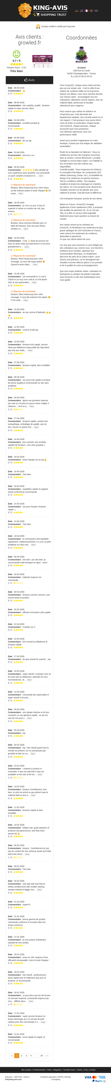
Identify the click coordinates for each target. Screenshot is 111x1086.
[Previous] (12, 1055)
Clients (79, 1070)
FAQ (86, 1070)
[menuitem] (26, 1069)
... (36, 1055)
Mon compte (26, 1070)
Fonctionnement (39, 1070)
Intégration (57, 1070)
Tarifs (49, 1070)
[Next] (47, 1055)
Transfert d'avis (69, 1070)
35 (41, 1055)
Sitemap (67, 1077)
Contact (92, 1070)
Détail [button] (41, 176)
